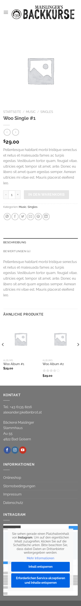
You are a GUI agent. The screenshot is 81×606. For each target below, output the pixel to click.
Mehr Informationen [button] (40, 558)
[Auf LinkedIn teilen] (46, 216)
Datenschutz (13, 503)
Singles (46, 112)
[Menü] (5, 12)
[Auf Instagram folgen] (15, 450)
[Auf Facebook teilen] (15, 216)
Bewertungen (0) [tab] (16, 251)
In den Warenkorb (46, 194)
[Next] (78, 353)
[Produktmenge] (11, 194)
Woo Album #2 (53, 364)
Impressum (12, 494)
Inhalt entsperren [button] (40, 566)
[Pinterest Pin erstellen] (38, 216)
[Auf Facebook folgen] (7, 450)
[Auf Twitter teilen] (22, 216)
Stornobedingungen (19, 486)
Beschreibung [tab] (14, 242)
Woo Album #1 (13, 364)
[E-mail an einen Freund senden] (30, 216)
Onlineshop (12, 478)
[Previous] (3, 353)
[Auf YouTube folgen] (22, 450)
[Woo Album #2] (60, 339)
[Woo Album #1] (20, 339)
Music (31, 112)
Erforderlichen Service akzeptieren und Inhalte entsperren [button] (40, 580)
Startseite (12, 112)
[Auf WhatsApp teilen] (7, 216)
